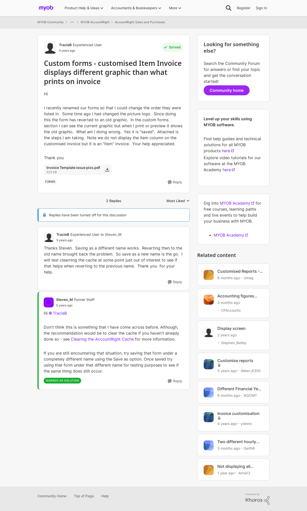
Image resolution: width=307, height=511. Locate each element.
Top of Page (84, 496)
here (226, 150)
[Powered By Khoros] (258, 499)
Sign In (261, 8)
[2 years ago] (227, 334)
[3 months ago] (228, 302)
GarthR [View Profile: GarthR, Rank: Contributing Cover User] (249, 448)
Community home (227, 90)
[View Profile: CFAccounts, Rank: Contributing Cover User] (209, 300)
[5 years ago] (227, 370)
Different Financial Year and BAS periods (239, 388)
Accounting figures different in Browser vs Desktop (239, 296)
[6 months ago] (228, 277)
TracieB (60, 313)
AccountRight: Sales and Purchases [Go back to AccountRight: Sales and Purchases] (140, 22)
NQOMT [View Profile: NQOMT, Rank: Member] (250, 395)
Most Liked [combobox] (178, 201)
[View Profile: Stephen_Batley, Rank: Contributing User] (209, 332)
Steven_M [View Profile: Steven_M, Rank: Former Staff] (64, 299)
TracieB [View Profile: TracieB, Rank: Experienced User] (65, 45)
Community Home (51, 496)
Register (243, 8)
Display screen (231, 328)
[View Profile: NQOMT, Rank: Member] (209, 392)
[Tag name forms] (50, 181)
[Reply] (175, 182)
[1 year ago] (226, 472)
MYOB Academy (235, 203)
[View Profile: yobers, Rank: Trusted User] (209, 417)
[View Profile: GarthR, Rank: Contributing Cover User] (209, 445)
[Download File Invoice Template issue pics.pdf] (107, 169)
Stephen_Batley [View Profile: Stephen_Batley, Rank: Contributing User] (234, 342)
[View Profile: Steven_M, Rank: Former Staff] (49, 302)
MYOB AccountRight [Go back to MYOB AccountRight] (95, 22)
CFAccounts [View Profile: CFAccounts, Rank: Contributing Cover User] (231, 310)
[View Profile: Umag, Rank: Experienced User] (209, 275)
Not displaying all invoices (233, 466)
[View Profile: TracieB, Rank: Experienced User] (50, 47)
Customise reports (235, 360)
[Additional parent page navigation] (72, 22)
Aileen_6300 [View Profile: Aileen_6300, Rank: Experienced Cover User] (251, 371)
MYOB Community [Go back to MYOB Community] (50, 22)
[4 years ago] (227, 423)
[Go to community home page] (46, 8)
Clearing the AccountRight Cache (102, 339)
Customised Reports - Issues (238, 271)
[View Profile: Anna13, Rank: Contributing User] (209, 470)
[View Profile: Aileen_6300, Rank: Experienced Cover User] (209, 364)
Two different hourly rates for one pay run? (238, 441)
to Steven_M (111, 234)
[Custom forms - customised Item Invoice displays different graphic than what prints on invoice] (89, 240)
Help (105, 496)
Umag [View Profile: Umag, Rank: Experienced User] (248, 278)
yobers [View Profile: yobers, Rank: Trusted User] (246, 423)
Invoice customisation (238, 413)
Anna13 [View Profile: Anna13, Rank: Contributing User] (244, 473)
